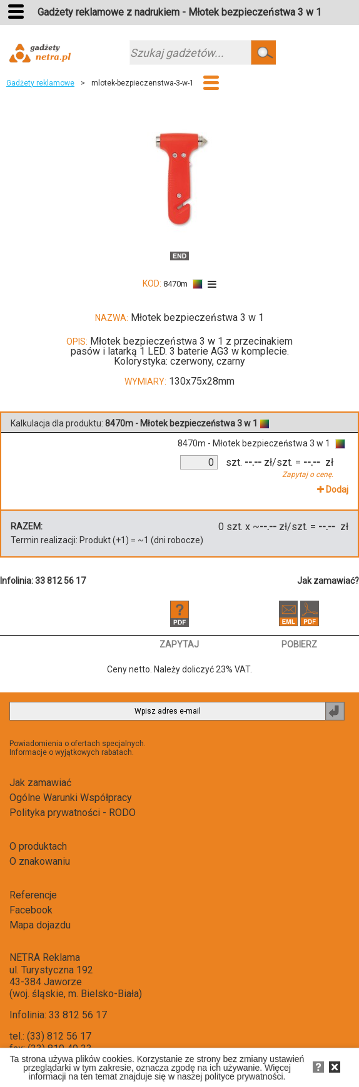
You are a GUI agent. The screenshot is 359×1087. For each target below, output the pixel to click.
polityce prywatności (244, 1076)
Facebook (31, 910)
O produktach (38, 846)
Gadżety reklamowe (40, 83)
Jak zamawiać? (328, 581)
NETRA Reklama (44, 957)
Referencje (33, 895)
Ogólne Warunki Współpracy (70, 798)
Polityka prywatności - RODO (72, 813)
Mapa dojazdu (40, 925)
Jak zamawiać (40, 783)
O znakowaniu (39, 861)
